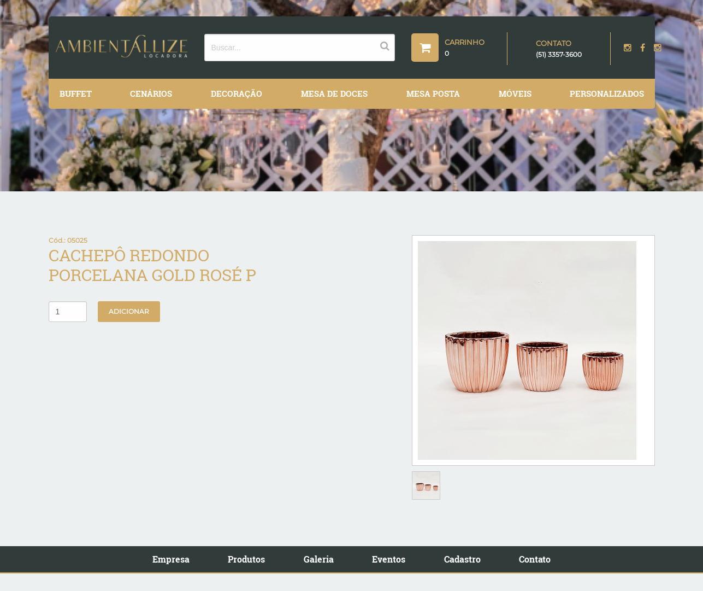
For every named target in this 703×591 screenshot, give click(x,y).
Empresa (171, 559)
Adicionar (129, 311)
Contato (535, 559)
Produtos (246, 559)
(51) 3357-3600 (559, 54)
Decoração (236, 93)
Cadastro (462, 559)
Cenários (151, 93)
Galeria (319, 559)
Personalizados (607, 93)
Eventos (388, 559)
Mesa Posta (433, 93)
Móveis (515, 93)
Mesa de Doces (334, 93)
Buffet (76, 93)
